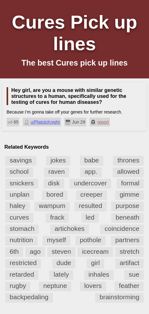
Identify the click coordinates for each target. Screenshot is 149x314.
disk (53, 183)
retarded (22, 274)
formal (130, 183)
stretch (129, 251)
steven (61, 251)
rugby (18, 285)
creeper (91, 194)
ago (35, 251)
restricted (23, 262)
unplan (19, 194)
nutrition (21, 239)
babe (91, 160)
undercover (90, 183)
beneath (127, 217)
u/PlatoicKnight (45, 122)
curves (19, 217)
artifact (129, 262)
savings (21, 160)
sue (134, 274)
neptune (55, 285)
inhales (99, 274)
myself (56, 239)
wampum (52, 205)
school (19, 171)
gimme (129, 194)
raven (57, 171)
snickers (22, 183)
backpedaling (29, 297)
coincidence (122, 228)
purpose (127, 205)
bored (54, 194)
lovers (93, 285)
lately (61, 274)
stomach (22, 228)
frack (57, 217)
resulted (90, 205)
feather (129, 285)
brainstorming (119, 297)
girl (95, 262)
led (90, 217)
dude (64, 262)
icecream (95, 251)
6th (14, 251)
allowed (128, 171)
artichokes (69, 228)
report (103, 122)
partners (127, 239)
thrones (128, 160)
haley (17, 205)
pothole (90, 239)
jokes (58, 160)
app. (91, 171)
